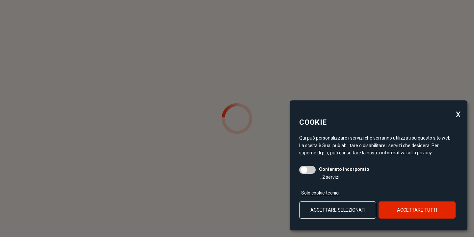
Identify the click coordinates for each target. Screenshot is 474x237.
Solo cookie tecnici (320, 193)
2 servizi (329, 177)
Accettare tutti (417, 210)
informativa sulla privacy (406, 152)
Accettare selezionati (337, 210)
